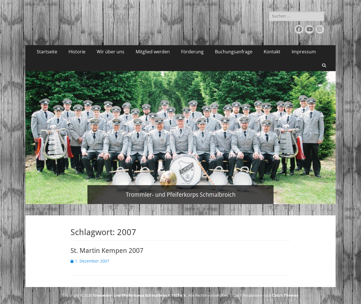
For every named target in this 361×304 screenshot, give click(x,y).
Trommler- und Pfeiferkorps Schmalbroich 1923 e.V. (140, 295)
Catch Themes (285, 295)
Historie (77, 52)
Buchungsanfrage (233, 52)
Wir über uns (110, 52)
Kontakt (272, 52)
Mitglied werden (153, 52)
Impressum (304, 52)
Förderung (192, 52)
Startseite (47, 52)
